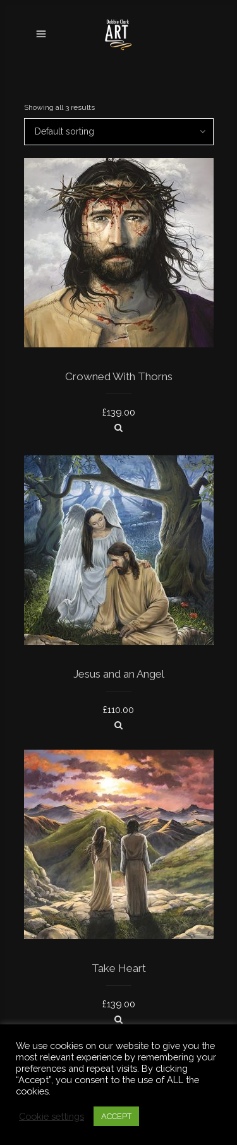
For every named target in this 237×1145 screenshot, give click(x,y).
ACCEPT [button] (116, 1116)
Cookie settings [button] (51, 1116)
